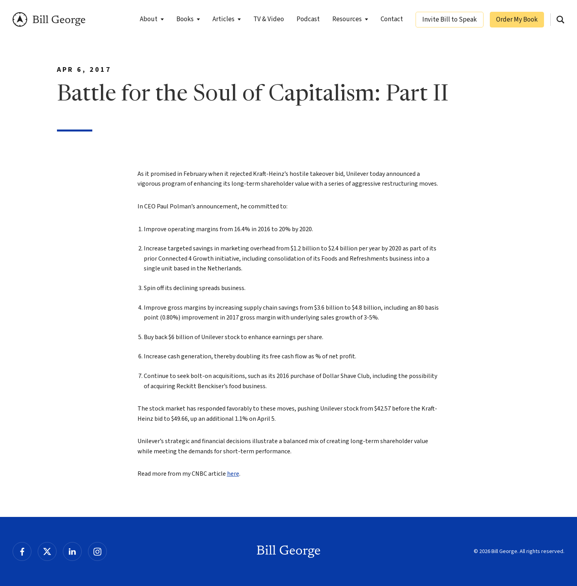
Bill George (49, 19)
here (233, 473)
